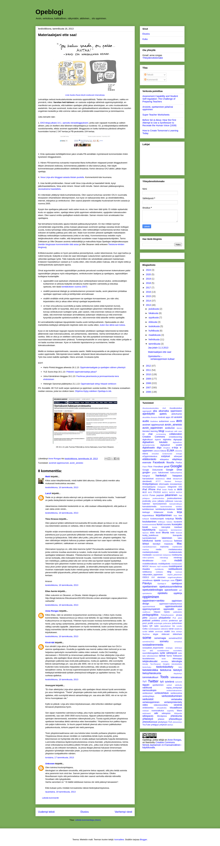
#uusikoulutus (176, 408)
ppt (180, 620)
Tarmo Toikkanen (174, 656)
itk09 (179, 489)
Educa (163, 451)
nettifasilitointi (175, 569)
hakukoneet (163, 472)
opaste (157, 580)
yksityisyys (162, 722)
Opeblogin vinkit (167, 580)
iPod (159, 489)
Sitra (173, 631)
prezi (144, 623)
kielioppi (146, 512)
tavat (164, 659)
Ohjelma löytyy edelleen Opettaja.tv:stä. (93, 391)
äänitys (170, 725)
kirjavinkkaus (148, 515)
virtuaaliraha (162, 708)
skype (155, 634)
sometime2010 (175, 638)
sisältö (167, 631)
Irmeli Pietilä (167, 490)
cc (143, 434)
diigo (159, 447)
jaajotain (160, 495)
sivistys (179, 631)
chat (150, 434)
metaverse (167, 555)
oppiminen (150, 597)
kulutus (169, 522)
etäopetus (164, 459)
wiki (156, 713)
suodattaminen (163, 651)
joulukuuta (154, 309)
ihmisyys (178, 481)
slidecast (165, 634)
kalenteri (146, 504)
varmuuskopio (149, 690)
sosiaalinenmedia (152, 644)
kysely (154, 527)
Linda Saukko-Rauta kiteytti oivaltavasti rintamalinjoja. (85, 95)
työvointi (178, 682)
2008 (149, 383)
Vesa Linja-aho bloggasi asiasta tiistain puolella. (62, 177)
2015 (149, 296)
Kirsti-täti (49, 642)
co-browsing (161, 434)
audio (145, 421)
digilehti (158, 440)
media (158, 549)
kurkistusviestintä (149, 524)
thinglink (166, 664)
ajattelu (163, 414)
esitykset (165, 456)
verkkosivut (147, 693)
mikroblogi (164, 558)
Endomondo (167, 454)
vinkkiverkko (148, 708)
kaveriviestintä (166, 507)
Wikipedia (178, 713)
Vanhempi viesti (123, 811)
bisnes (179, 428)
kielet (179, 509)
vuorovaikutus (158, 711)
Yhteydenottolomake (152, 58)
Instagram (162, 487)
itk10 (144, 492)
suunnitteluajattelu (150, 653)
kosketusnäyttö (157, 519)
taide (180, 653)
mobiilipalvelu (164, 564)
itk (175, 490)
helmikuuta (154, 339)
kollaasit (145, 519)
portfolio (164, 621)
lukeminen (167, 538)
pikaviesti (153, 618)
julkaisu (161, 501)
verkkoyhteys (148, 696)
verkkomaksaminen (174, 690)
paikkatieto (177, 612)
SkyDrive (146, 634)
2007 (149, 387)
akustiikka (146, 417)
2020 (149, 274)
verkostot (147, 699)
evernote (146, 462)
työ (162, 681)
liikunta (165, 532)
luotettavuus (167, 541)
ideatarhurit (177, 479)
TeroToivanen (155, 664)
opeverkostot (170, 590)
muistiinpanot (175, 566)
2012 (149, 365)
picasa (179, 615)
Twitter (153, 681)
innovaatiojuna (148, 487)
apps (168, 417)
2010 (149, 374)
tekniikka (164, 661)
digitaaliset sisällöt (171, 445)
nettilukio (159, 572)
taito (144, 656)
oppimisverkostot (173, 606)
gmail (166, 466)
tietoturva (165, 670)
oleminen (161, 577)
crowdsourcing (175, 437)
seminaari (159, 631)
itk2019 (145, 495)
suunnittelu (177, 651)
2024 (149, 270)
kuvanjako (177, 524)
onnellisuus (147, 580)
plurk (180, 618)
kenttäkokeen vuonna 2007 (74, 286)
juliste (154, 501)
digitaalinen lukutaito (154, 442)
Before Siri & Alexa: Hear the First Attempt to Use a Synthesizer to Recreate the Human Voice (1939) (159, 123)
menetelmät (157, 555)
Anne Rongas (52, 611)
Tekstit (148, 74)
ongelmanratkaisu (175, 577)
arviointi (178, 417)
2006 (149, 392)
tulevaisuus (176, 677)
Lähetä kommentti (50, 798)
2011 (149, 370)
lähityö (145, 543)
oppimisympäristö (151, 609)
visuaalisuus (176, 707)
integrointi (172, 487)
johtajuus (146, 498)
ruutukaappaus (154, 629)
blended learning (150, 431)
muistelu (164, 566)
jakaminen (171, 495)
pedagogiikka (150, 614)
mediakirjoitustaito (150, 552)
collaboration (175, 434)
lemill (158, 533)
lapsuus (145, 533)
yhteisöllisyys (175, 719)
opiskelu (163, 593)
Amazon (154, 417)
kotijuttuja (169, 519)
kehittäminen (148, 509)
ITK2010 (157, 492)
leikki (152, 533)
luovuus (178, 540)
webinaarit (146, 713)
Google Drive (174, 469)
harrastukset (148, 479)
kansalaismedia (149, 506)
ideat (169, 479)
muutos (146, 569)
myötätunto (159, 569)
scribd (144, 631)
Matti (47, 476)
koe (180, 515)
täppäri (145, 685)
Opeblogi (49, 11)
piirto (144, 617)
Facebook (159, 462)
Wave (179, 711)
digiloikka (167, 439)
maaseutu (168, 544)
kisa (175, 515)
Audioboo (154, 421)
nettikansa (147, 572)
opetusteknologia (152, 589)
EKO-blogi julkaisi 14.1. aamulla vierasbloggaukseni (64, 123)
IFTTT (158, 481)
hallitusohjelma (176, 473)
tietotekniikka (150, 670)
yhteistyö (147, 718)
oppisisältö (168, 609)
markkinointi (177, 547)
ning (169, 571)
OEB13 (145, 577)
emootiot (155, 454)
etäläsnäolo (149, 459)
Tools (164, 677)
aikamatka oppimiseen (170, 411)
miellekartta (177, 555)
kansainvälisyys (175, 504)
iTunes (152, 495)
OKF (153, 577)
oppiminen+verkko (153, 600)
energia (179, 454)
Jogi (180, 495)
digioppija (177, 439)
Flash (144, 467)
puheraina (167, 623)
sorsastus (178, 642)
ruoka (145, 629)
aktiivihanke (176, 414)
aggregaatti (146, 411)
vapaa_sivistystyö (174, 688)
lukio (180, 538)
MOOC (145, 566)
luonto (158, 540)
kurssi (160, 524)
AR (172, 417)
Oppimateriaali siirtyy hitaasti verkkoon (98, 384)
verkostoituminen (172, 695)
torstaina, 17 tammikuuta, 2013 (59, 757)
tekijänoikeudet (149, 661)
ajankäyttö (148, 413)
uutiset (169, 685)
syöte (162, 653)
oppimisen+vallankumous (170, 604)
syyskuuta (154, 317)
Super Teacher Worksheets (155, 114)
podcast (146, 620)
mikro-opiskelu (148, 558)
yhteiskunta (176, 716)
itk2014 (179, 492)
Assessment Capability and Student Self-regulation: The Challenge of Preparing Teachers (160, 99)
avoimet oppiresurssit (59, 463)
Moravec (153, 566)
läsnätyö (156, 544)
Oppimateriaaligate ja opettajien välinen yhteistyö (103, 367)
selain (151, 631)
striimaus (178, 648)
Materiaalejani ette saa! (159, 352)
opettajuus (177, 583)
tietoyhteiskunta (151, 673)
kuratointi (178, 522)
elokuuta (153, 322)
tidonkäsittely (177, 664)
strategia (169, 648)
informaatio (164, 484)
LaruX (48, 493)
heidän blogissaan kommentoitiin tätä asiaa (59, 244)
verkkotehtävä (161, 693)
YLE (170, 722)
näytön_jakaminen (174, 575)
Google (176, 466)
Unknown (50, 763)
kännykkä (166, 527)
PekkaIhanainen (167, 615)
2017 (149, 287)
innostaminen (176, 484)
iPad (144, 489)
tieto (180, 667)
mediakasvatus (175, 549)
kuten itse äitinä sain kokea (112, 325)
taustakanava (148, 658)
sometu (164, 641)
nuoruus (179, 572)
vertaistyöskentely (173, 702)
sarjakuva (178, 629)
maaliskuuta (155, 335)
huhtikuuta (154, 330)
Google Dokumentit (152, 470)
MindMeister (148, 561)
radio (156, 626)
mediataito (147, 555)
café (175, 431)
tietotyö (177, 670)
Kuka (145, 39)
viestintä (178, 705)
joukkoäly (146, 501)
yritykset (163, 725)
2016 (149, 292)
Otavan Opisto (162, 612)
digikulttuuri (147, 439)
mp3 (159, 566)
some (146, 638)
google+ (146, 472)
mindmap (178, 558)
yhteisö (161, 719)
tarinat (162, 655)
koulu (179, 518)
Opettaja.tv (161, 584)
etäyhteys (177, 459)
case (180, 431)
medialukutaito (175, 552)
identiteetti (147, 481)
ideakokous (160, 479)
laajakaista (163, 530)
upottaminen (157, 685)
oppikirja (178, 593)
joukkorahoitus (158, 498)
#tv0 (164, 408)
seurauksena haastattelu (49, 189)
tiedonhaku (146, 667)
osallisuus (146, 612)
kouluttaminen (149, 521)
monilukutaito (176, 564)
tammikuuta (155, 344)
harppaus (177, 475)
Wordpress (162, 716)
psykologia (158, 623)
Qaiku (145, 626)
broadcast (169, 431)
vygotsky (170, 711)
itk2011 (165, 492)
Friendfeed (158, 467)
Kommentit (151, 79)
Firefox (179, 463)
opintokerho (147, 593)
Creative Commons (153, 436)
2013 (149, 305)
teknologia (177, 661)
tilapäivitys (178, 673)
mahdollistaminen (149, 547)
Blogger (143, 839)
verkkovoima (176, 693)
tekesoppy (177, 658)
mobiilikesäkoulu (149, 564)
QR (150, 626)
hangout (146, 476)
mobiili (178, 560)
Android (161, 417)
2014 (149, 300)
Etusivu (85, 811)
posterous (173, 620)
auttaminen (164, 421)
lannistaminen (176, 530)
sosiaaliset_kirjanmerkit (152, 648)
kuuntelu (167, 524)
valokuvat (147, 687)
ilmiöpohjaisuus (150, 484)
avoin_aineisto (76, 463)
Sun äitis (147, 651)
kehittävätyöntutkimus (165, 509)
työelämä (169, 681)
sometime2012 (148, 642)
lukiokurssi (147, 540)
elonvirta (178, 451)
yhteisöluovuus (149, 722)
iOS (180, 487)
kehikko (179, 507)
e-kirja (175, 447)
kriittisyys (161, 522)
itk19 (150, 492)
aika (155, 411)
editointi (157, 451)
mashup (145, 549)
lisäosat (179, 533)
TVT (144, 681)
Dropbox (166, 448)
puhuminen (177, 623)
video (145, 705)
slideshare (177, 634)
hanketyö (161, 475)
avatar (172, 421)
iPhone (151, 489)
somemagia (160, 638)
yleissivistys (177, 722)
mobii (164, 561)
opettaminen (149, 586)
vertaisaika (176, 699)
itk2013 (172, 492)
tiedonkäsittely (164, 666)
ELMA (170, 450)
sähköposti (171, 653)
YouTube (146, 725)
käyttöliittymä (148, 529)
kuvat (145, 527)
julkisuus (169, 501)
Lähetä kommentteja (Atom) (88, 820)
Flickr (150, 467)
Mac (179, 543)
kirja (179, 512)
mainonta (164, 547)
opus (180, 609)
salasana (164, 629)
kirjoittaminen (164, 515)
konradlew (119, 839)
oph (180, 590)
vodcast (145, 711)
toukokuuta (154, 326)
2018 (149, 283)
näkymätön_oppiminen (152, 575)
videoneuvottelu (161, 705)
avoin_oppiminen (152, 427)
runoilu (179, 626)
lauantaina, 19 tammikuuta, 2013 (60, 792)
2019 (149, 278)
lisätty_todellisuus (150, 535)
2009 (149, 378)
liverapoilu (177, 535)
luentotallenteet (149, 538)
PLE (174, 618)
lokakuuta (154, 313)
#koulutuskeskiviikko (150, 408)
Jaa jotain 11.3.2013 (158, 347)
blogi (161, 431)
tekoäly (145, 664)
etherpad (178, 456)
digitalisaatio (148, 447)
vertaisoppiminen (150, 702)
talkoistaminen (152, 656)
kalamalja (178, 501)
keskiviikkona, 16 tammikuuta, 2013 (61, 487)
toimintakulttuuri (150, 677)
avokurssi (170, 428)
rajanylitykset (165, 626)
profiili (150, 623)
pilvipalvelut (164, 617)
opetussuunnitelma (170, 586)
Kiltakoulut (158, 512)
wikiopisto (166, 713)
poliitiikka (156, 620)
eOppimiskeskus (149, 456)
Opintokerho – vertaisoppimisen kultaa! (161, 357)
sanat (171, 629)
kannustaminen (160, 504)
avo (179, 421)
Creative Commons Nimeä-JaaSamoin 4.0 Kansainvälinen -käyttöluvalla (162, 745)
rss (173, 626)
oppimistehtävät (148, 606)
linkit (172, 533)
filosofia (170, 462)
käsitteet (178, 527)
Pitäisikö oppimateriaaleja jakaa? (81, 372)
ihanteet (168, 481)
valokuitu (178, 685)
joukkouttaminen (174, 498)
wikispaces (147, 716)
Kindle (170, 512)
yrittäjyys (155, 725)
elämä (145, 454)
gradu (154, 473)
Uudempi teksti (46, 811)
